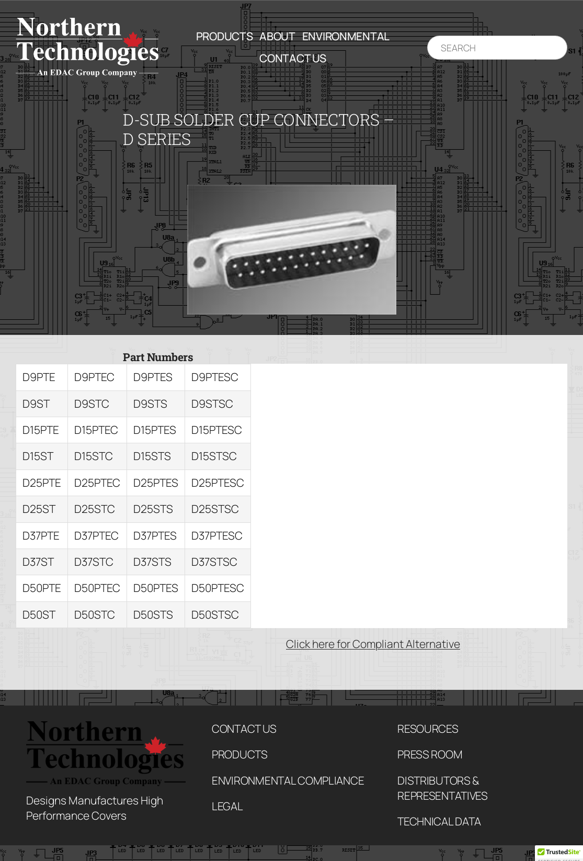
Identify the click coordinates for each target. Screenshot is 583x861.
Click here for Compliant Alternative (373, 643)
